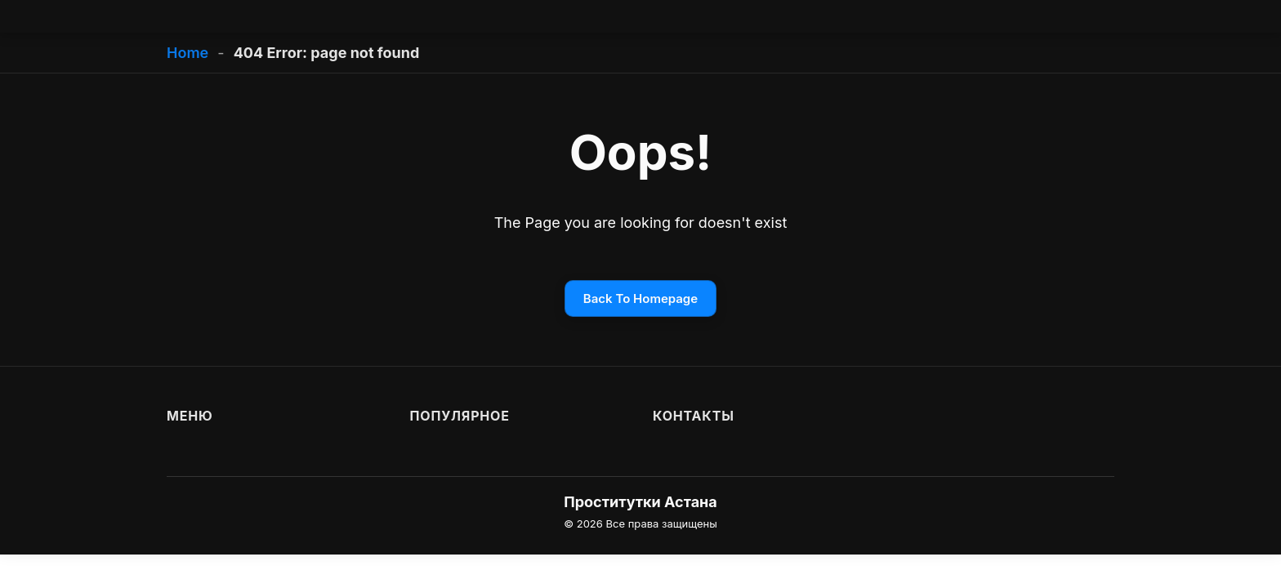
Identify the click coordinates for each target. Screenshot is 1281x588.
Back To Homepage (640, 298)
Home (187, 52)
